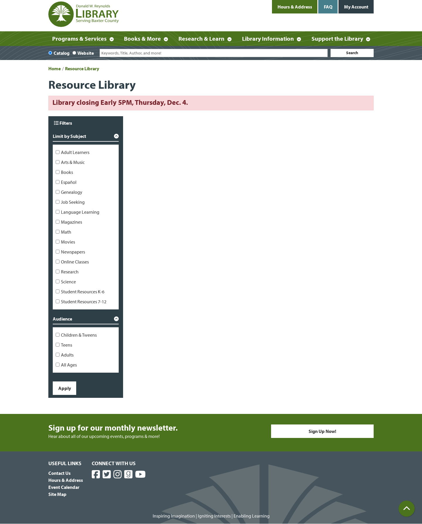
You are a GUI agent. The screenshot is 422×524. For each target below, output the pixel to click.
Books (67, 172)
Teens (66, 345)
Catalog (61, 53)
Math (66, 232)
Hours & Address (295, 7)
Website (85, 53)
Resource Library (82, 68)
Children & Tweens (79, 335)
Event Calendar (63, 487)
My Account (356, 7)
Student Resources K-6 (82, 291)
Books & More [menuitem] (142, 38)
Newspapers (73, 252)
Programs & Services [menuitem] (79, 38)
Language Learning (80, 212)
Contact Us (59, 473)
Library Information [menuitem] (268, 38)
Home (54, 68)
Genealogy (71, 192)
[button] (86, 137)
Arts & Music (73, 162)
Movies (68, 242)
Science (68, 282)
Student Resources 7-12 (83, 301)
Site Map (57, 494)
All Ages (69, 365)
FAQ (328, 7)
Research (70, 272)
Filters (63, 123)
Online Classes (75, 262)
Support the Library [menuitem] (337, 38)
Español (68, 182)
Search (352, 52)
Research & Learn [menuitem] (201, 38)
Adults (67, 355)
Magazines (71, 222)
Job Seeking (73, 202)
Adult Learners (75, 152)
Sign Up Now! (322, 431)
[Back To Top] (407, 509)
